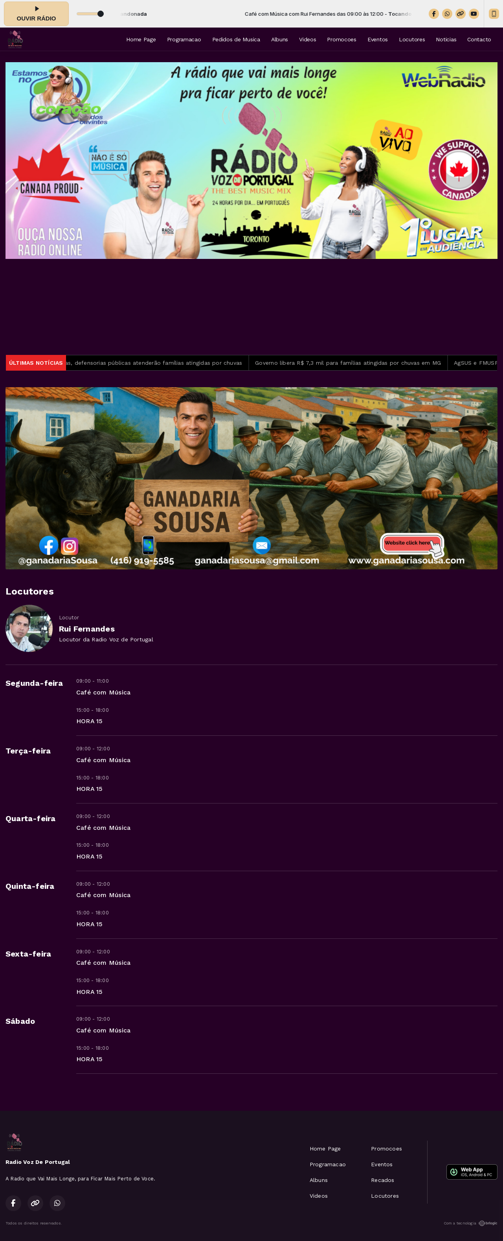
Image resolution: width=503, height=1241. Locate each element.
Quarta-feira (31, 818)
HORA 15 (89, 721)
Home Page (141, 39)
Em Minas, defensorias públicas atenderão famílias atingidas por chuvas (150, 363)
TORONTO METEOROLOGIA (251, 306)
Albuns (279, 39)
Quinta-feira (30, 886)
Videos (307, 39)
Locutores (412, 39)
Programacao (184, 39)
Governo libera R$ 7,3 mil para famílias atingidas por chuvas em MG (355, 363)
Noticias (446, 39)
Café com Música (103, 692)
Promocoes (341, 39)
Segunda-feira (34, 683)
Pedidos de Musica (236, 39)
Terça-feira (28, 750)
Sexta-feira (28, 953)
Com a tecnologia (470, 1223)
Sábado (20, 1021)
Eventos (377, 39)
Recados (382, 1180)
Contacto (479, 39)
